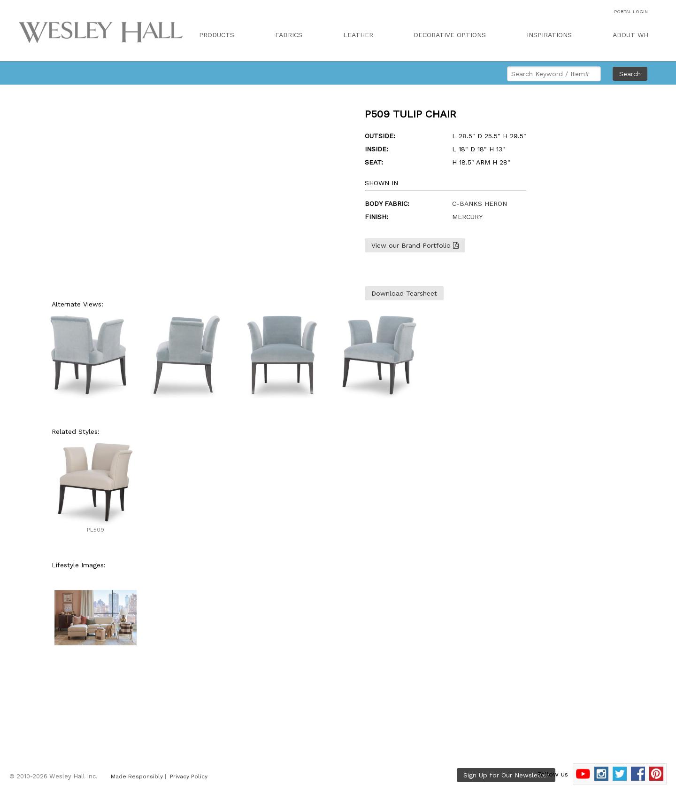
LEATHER (358, 35)
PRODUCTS (216, 35)
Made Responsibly (137, 776)
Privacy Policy (188, 776)
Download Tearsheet (404, 293)
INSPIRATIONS (549, 35)
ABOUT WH (630, 35)
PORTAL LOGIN (631, 11)
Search (630, 74)
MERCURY (467, 216)
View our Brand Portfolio (415, 245)
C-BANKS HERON (479, 203)
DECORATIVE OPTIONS (450, 35)
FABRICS (288, 35)
